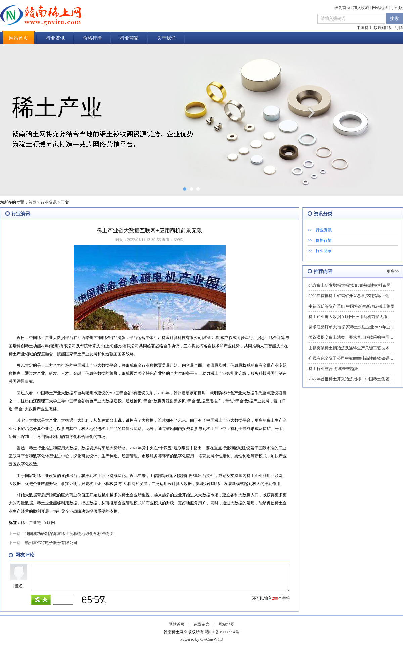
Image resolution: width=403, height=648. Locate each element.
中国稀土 (365, 27)
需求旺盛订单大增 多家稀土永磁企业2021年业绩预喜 (355, 327)
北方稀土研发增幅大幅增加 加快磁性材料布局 (349, 285)
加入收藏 (361, 7)
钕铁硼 (380, 27)
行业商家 (129, 38)
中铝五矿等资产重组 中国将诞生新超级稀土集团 (351, 306)
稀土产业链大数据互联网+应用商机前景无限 (348, 316)
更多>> (393, 271)
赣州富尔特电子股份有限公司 (51, 542)
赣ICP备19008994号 (222, 632)
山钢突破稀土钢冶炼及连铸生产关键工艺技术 (349, 348)
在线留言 (201, 624)
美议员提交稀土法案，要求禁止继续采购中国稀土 (353, 337)
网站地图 (380, 7)
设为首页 (342, 7)
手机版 (397, 7)
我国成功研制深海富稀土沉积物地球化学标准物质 (69, 533)
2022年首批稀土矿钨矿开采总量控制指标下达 (349, 295)
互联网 (49, 522)
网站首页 (18, 38)
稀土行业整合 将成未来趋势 (333, 368)
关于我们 (166, 38)
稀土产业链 (31, 522)
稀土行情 (395, 27)
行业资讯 (55, 38)
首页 (32, 202)
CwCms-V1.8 (211, 639)
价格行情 (92, 38)
